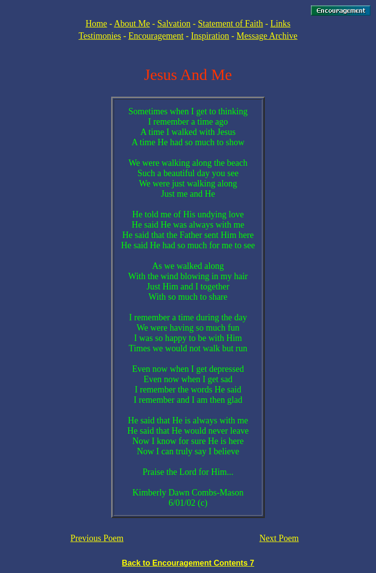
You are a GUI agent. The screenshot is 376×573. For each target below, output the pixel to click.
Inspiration (210, 36)
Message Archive (266, 36)
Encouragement (156, 36)
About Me (132, 23)
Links (280, 23)
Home (96, 23)
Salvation (173, 23)
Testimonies (99, 36)
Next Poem (279, 538)
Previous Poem (97, 538)
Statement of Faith (230, 23)
